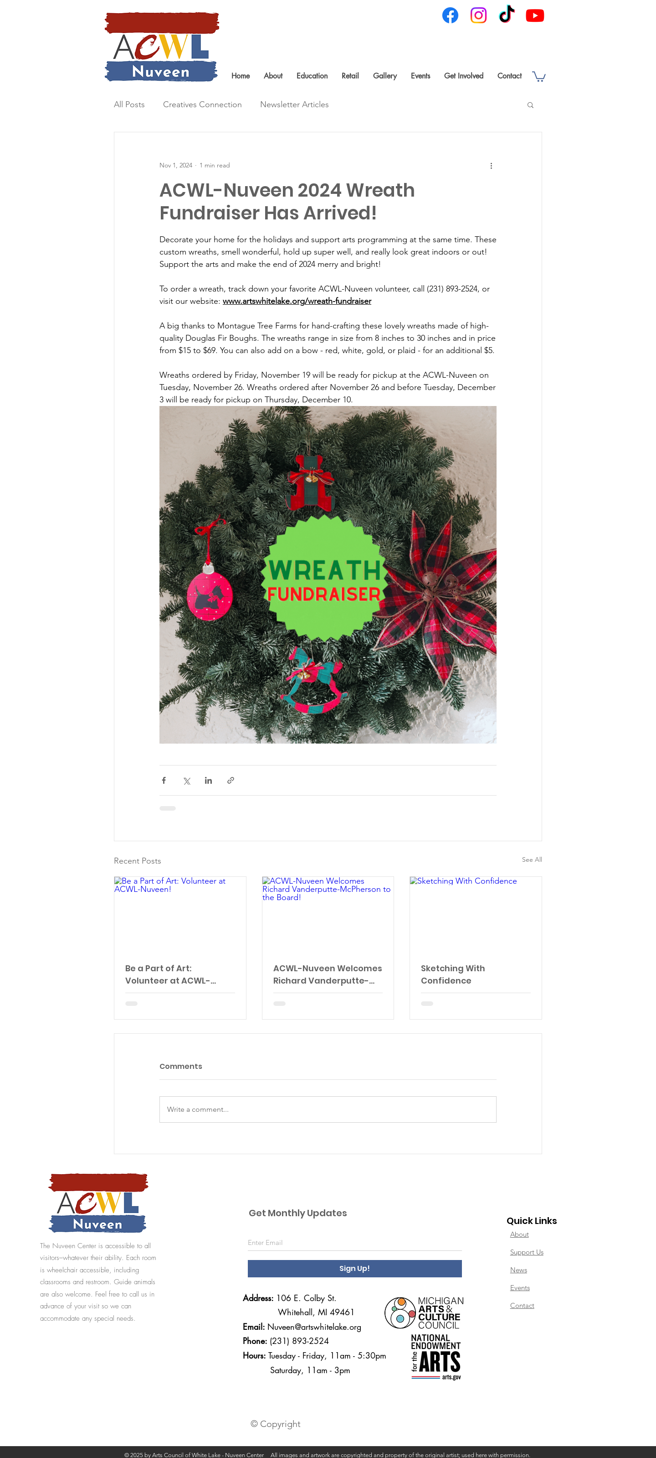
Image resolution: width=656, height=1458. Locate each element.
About (519, 1234)
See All (532, 859)
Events (520, 1287)
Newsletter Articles (294, 104)
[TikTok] (507, 15)
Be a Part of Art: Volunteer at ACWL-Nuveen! (167, 975)
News (518, 1269)
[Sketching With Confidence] (476, 914)
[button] (272, 76)
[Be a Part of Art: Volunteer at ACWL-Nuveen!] (180, 914)
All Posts (129, 104)
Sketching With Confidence (453, 974)
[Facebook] (450, 15)
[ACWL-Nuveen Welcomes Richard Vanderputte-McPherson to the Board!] (328, 914)
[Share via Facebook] (163, 780)
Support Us (526, 1252)
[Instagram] (478, 15)
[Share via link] (230, 780)
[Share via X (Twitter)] (186, 780)
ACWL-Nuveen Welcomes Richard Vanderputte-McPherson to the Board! (327, 975)
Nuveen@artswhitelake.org (314, 1326)
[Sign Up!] (355, 1268)
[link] (539, 76)
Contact (522, 1305)
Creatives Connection (202, 104)
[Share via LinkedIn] (208, 780)
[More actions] (491, 165)
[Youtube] (535, 15)
